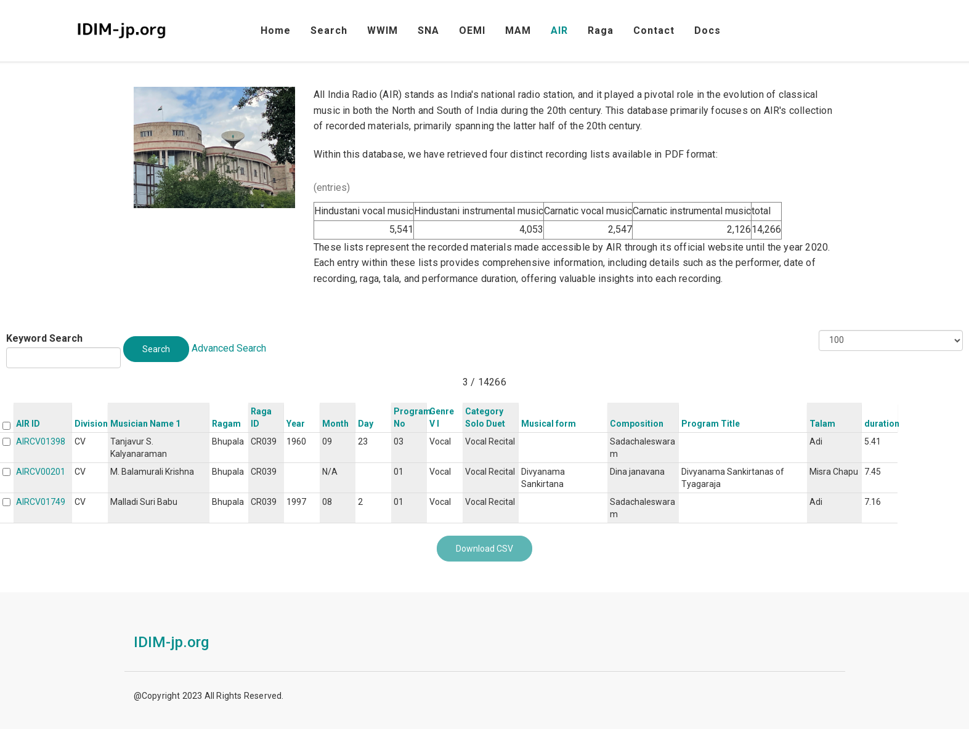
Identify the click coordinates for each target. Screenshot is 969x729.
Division (91, 424)
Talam (822, 424)
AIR (559, 30)
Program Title (710, 424)
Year (295, 424)
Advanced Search (229, 348)
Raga (601, 30)
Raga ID (261, 417)
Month (335, 424)
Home (276, 30)
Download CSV (484, 549)
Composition (636, 424)
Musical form (548, 424)
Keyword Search (44, 338)
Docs (707, 30)
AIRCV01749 (40, 502)
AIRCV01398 (40, 441)
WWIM (382, 30)
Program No (412, 417)
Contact (654, 30)
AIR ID (28, 424)
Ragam (226, 424)
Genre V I (441, 417)
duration (881, 424)
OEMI (472, 30)
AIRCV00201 (40, 472)
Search (328, 30)
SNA (428, 30)
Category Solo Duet (485, 417)
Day (365, 424)
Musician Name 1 (145, 424)
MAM (518, 30)
